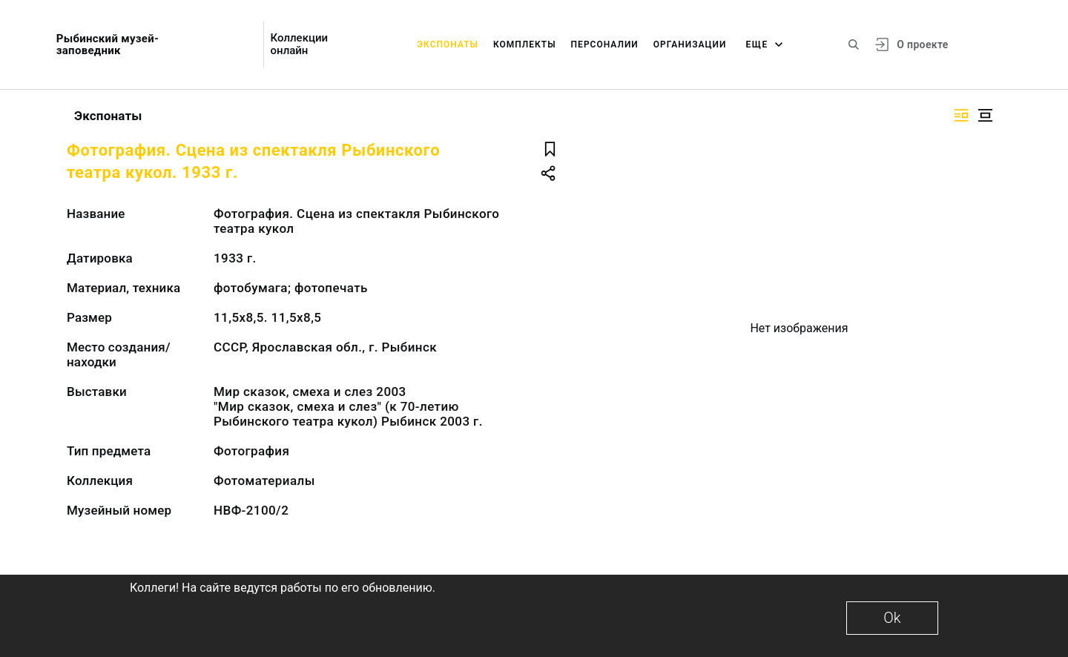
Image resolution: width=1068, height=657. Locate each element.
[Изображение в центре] (985, 115)
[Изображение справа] (961, 115)
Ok (891, 618)
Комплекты (524, 44)
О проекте (922, 44)
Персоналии (605, 44)
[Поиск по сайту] (853, 44)
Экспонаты (447, 44)
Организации (690, 44)
